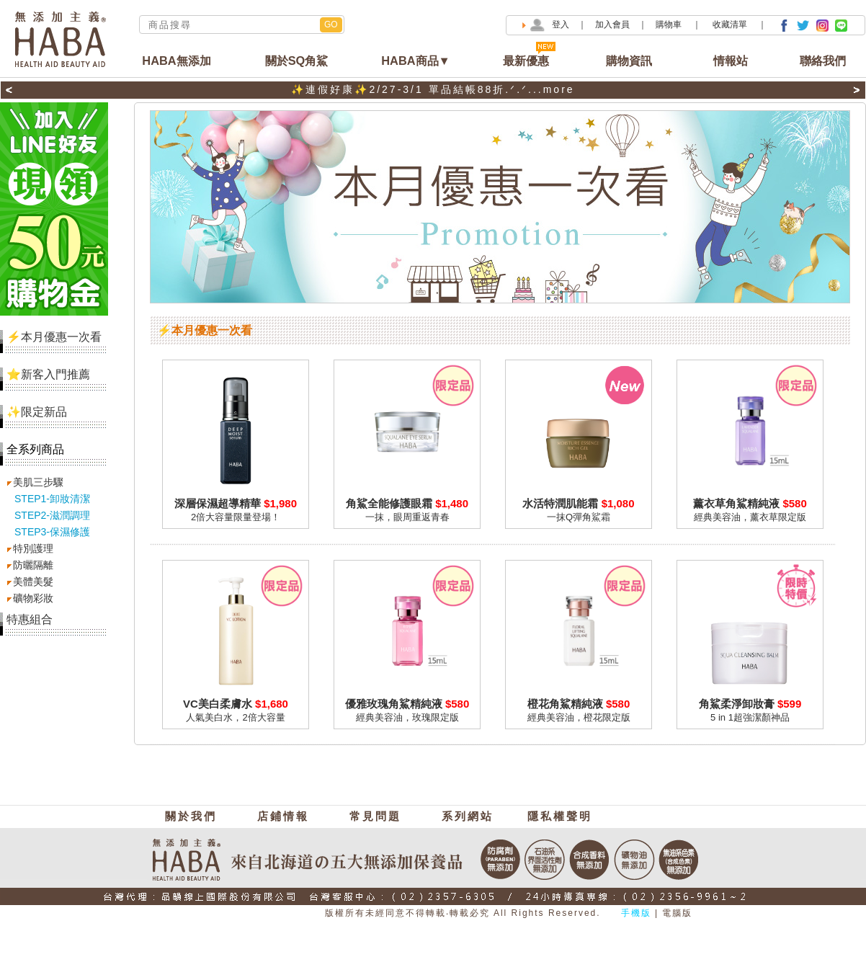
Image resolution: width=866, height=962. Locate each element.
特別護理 (33, 548)
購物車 (670, 24)
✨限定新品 (33, 412)
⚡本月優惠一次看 (51, 337)
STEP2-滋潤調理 (52, 515)
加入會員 (612, 24)
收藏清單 (731, 24)
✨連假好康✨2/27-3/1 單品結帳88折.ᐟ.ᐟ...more (432, 89)
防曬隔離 (33, 565)
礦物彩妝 (33, 598)
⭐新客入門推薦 (45, 374)
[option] (433, 90)
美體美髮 (33, 581)
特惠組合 (29, 619)
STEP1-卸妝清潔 (52, 498)
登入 (560, 24)
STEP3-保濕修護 (52, 532)
